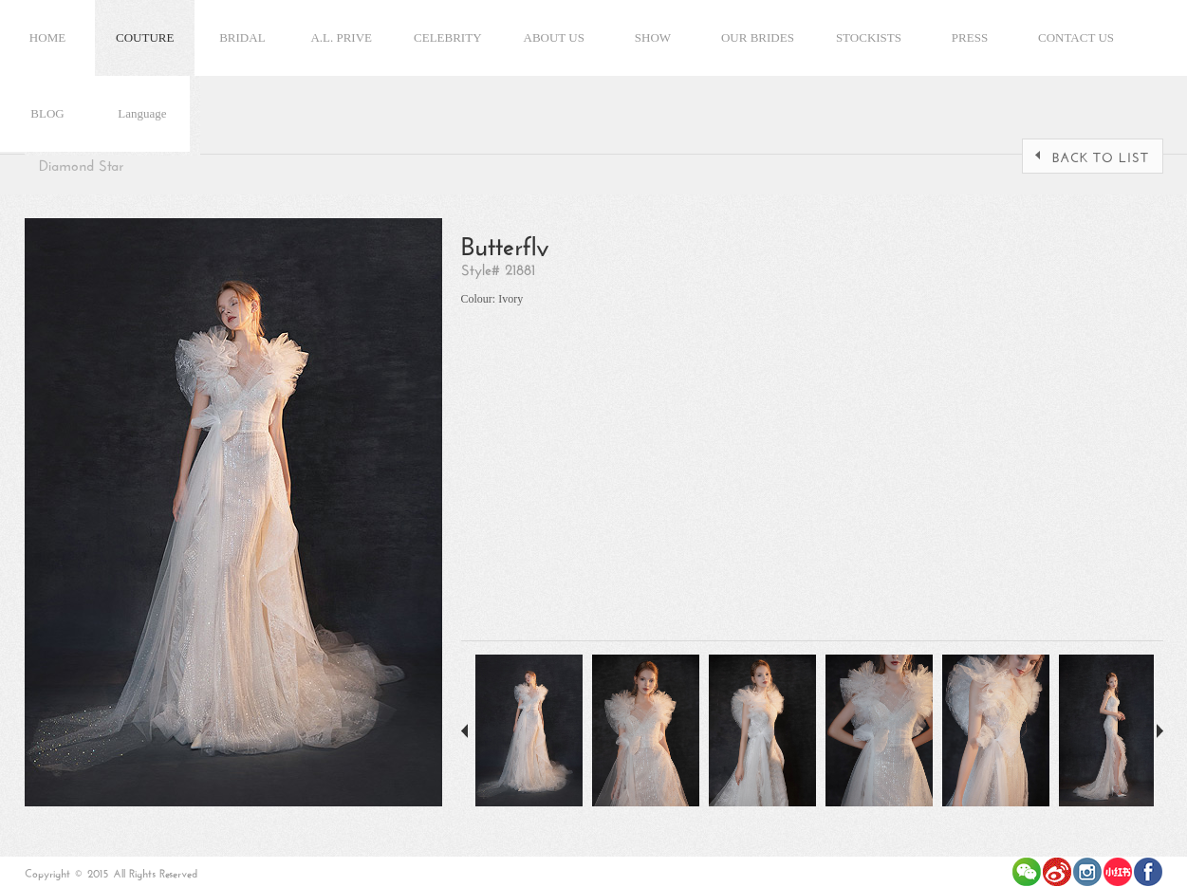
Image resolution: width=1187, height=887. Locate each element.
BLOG (47, 113)
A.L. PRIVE (341, 37)
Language (142, 113)
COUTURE (145, 37)
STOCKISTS (868, 37)
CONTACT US (1076, 37)
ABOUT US (554, 37)
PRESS (970, 37)
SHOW (653, 37)
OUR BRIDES (757, 37)
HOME (47, 37)
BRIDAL (242, 37)
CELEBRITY (448, 37)
